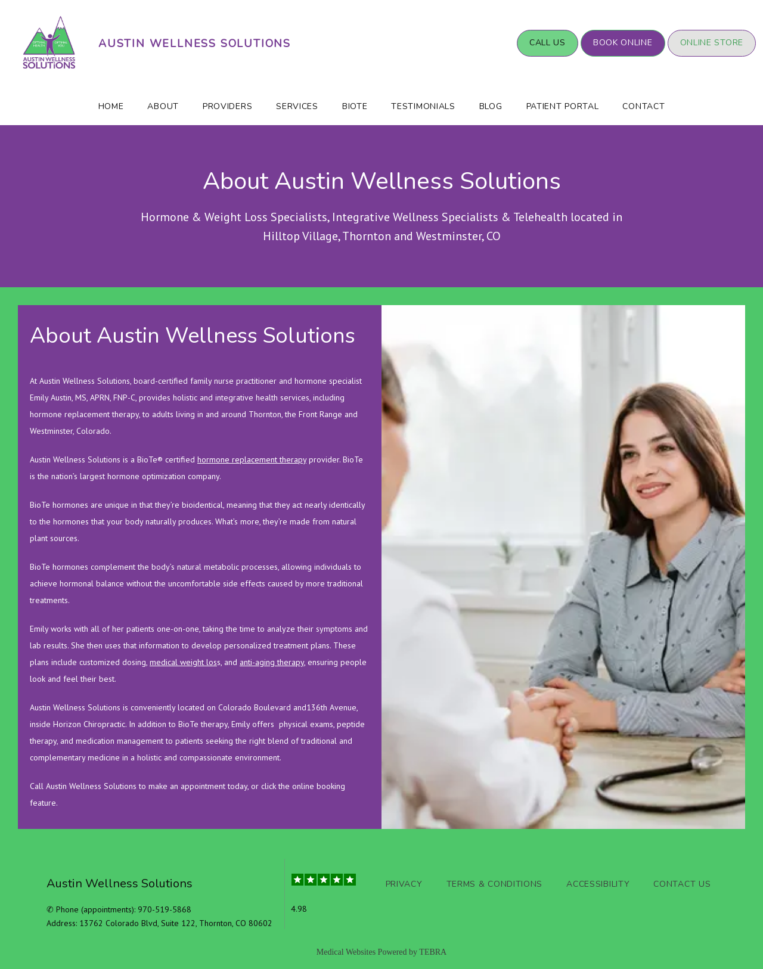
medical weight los (183, 662)
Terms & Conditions (494, 884)
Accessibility (597, 884)
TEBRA (432, 952)
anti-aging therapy (272, 662)
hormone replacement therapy (251, 459)
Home (111, 106)
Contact (643, 106)
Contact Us (682, 884)
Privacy (404, 884)
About (163, 106)
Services (297, 106)
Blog (491, 106)
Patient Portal (562, 106)
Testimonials (423, 106)
